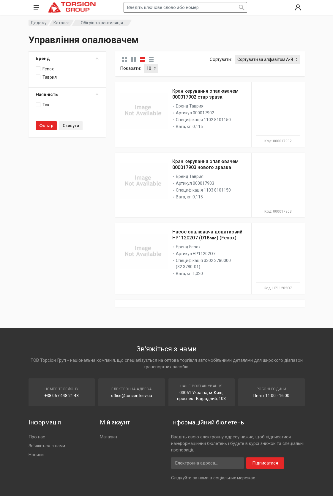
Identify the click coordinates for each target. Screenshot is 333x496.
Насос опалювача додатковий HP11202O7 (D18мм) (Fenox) (207, 235)
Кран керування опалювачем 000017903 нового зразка (205, 164)
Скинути (71, 125)
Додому (39, 22)
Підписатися (265, 463)
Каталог (61, 22)
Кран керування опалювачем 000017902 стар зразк (205, 94)
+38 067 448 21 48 (61, 395)
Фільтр (46, 125)
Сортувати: (221, 59)
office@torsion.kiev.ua (131, 395)
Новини (36, 454)
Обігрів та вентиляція (102, 22)
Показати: (130, 68)
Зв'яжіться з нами (47, 445)
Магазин (108, 437)
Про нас (37, 437)
